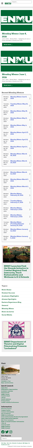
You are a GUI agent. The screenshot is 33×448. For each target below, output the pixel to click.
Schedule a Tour (6, 381)
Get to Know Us (6, 413)
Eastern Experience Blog (11, 302)
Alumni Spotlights (9, 299)
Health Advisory (6, 399)
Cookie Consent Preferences (10, 402)
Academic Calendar (7, 391)
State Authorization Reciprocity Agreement (14, 416)
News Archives (8, 312)
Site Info (9, 443)
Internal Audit (5, 425)
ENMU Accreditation (7, 415)
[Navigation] (2, 3)
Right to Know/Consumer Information (12, 421)
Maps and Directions (7, 383)
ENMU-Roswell (5, 428)
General (5, 305)
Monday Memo (8, 308)
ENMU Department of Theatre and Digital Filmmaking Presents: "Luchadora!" (15, 344)
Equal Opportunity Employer (9, 418)
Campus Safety (5, 410)
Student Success (8, 293)
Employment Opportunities (9, 389)
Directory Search (6, 408)
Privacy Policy (5, 400)
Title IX (3, 423)
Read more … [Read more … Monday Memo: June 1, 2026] (8, 85)
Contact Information (7, 412)
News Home (6, 290)
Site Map (3, 443)
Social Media (7, 315)
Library (3, 397)
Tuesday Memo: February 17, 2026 (16, 201)
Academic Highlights (10, 296)
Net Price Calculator (7, 420)
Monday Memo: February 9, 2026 (16, 208)
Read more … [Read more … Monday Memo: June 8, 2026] (8, 44)
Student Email (5, 396)
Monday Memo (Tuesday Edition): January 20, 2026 (17, 223)
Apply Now (4, 388)
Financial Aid (5, 392)
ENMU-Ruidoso (5, 426)
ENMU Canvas (5, 394)
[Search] (21, 1)
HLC (9, 444)
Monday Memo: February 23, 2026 (16, 194)
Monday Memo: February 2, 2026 (16, 215)
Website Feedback (17, 443)
